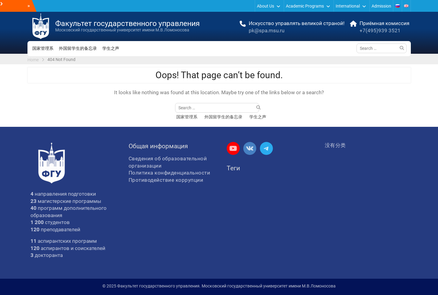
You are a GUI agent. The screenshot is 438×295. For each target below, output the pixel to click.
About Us (265, 6)
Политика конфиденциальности (169, 173)
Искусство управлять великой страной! (296, 23)
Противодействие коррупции (166, 180)
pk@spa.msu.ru (266, 30)
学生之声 (110, 48)
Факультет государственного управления (127, 23)
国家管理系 (42, 48)
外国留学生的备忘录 (78, 48)
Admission (381, 6)
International (348, 6)
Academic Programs (305, 6)
